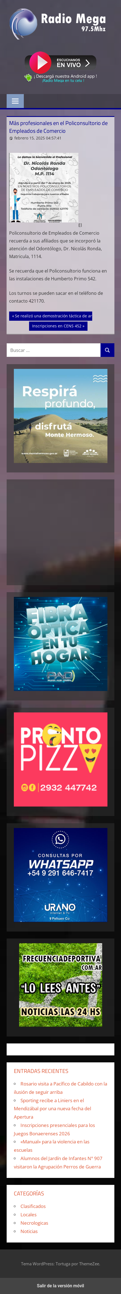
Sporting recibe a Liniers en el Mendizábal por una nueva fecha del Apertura (52, 1108)
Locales (28, 1214)
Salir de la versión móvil (60, 1285)
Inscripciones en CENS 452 (56, 325)
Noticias (29, 1231)
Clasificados (33, 1206)
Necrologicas (34, 1223)
